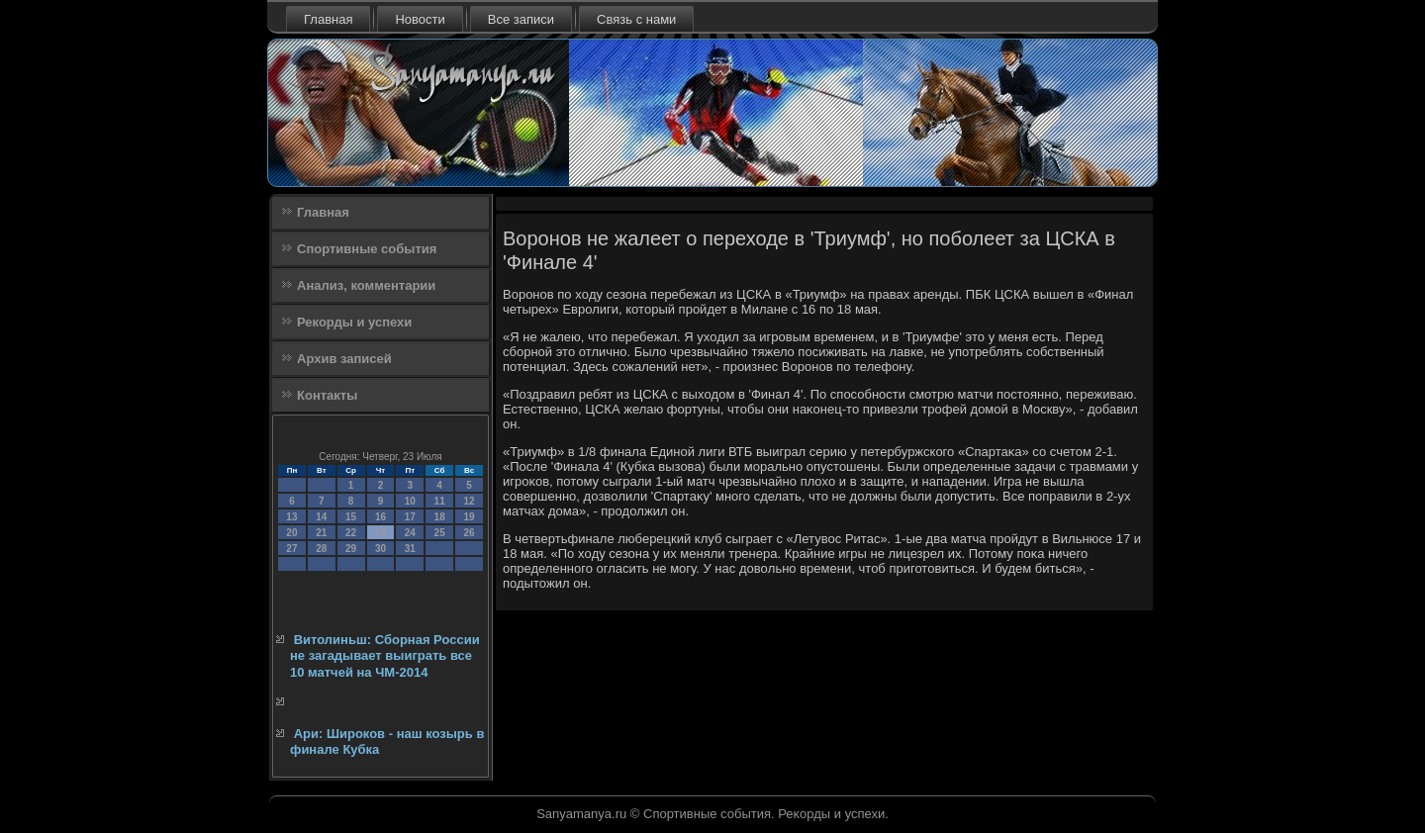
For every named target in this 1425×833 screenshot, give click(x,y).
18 (439, 516)
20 (291, 532)
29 (350, 548)
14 (321, 516)
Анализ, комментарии (366, 285)
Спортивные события (366, 248)
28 (321, 548)
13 (291, 516)
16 (380, 516)
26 (468, 532)
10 (410, 501)
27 (291, 548)
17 (410, 516)
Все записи (521, 19)
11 (439, 501)
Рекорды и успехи (354, 322)
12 (468, 501)
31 (410, 548)
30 (380, 548)
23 (380, 532)
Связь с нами (636, 19)
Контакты (327, 395)
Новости (419, 19)
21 (321, 532)
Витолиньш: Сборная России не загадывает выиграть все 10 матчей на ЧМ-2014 (385, 656)
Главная (328, 19)
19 (468, 516)
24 (410, 532)
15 (350, 516)
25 (439, 532)
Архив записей (344, 358)
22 (350, 532)
